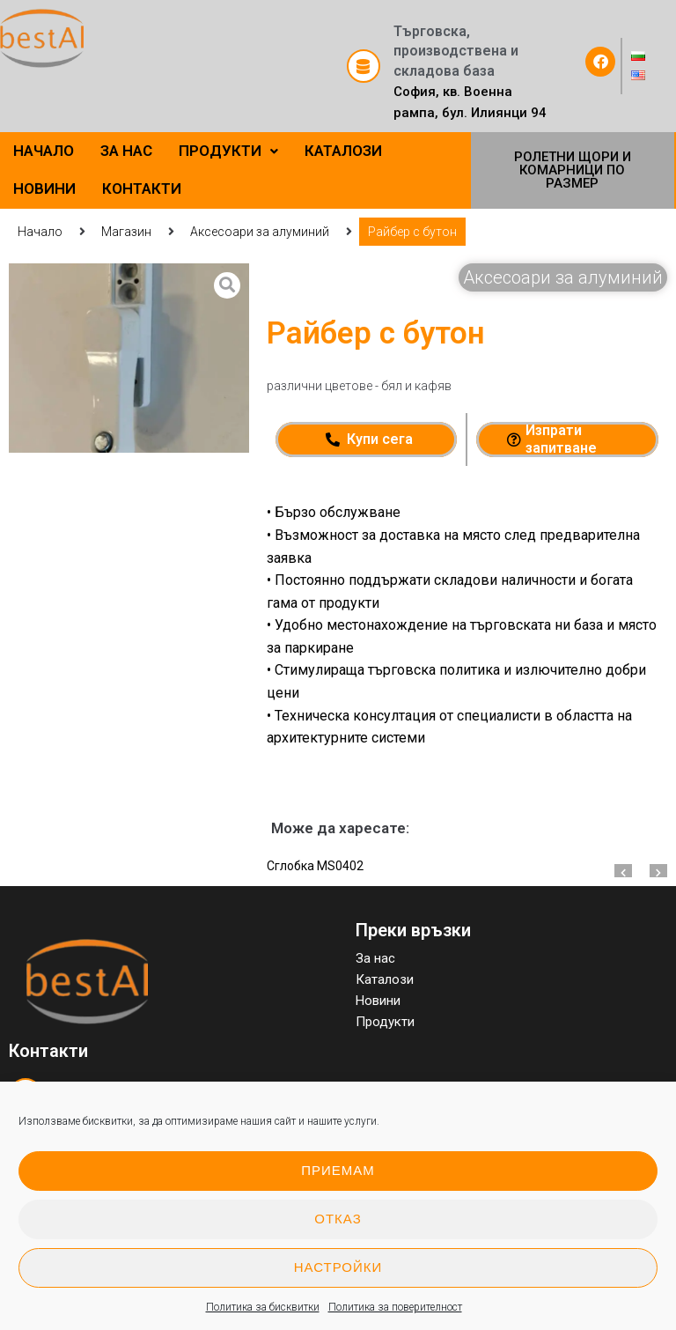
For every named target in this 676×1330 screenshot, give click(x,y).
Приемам (338, 1170)
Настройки (338, 1267)
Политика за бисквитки (263, 1307)
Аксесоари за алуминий (259, 232)
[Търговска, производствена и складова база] (363, 66)
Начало (40, 232)
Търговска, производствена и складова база (455, 51)
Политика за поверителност (395, 1307)
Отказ (337, 1218)
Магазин (126, 232)
